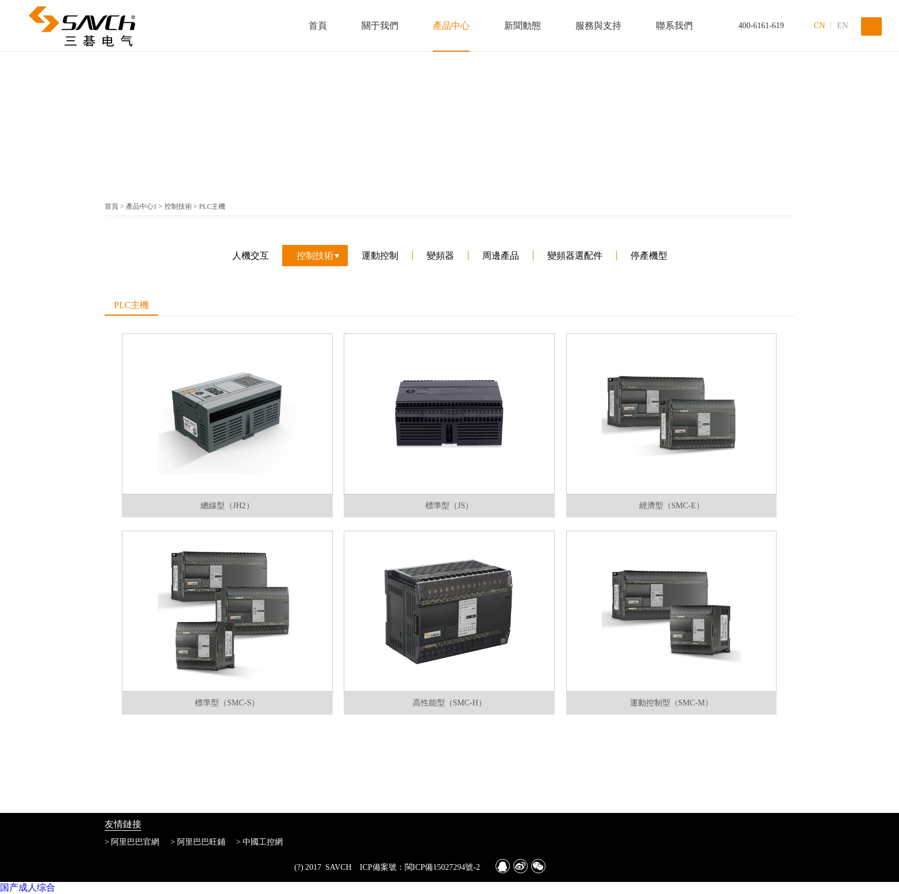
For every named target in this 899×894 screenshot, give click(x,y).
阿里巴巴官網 (135, 842)
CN (819, 25)
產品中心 (451, 25)
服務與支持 (598, 25)
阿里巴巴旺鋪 (201, 842)
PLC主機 (212, 206)
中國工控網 (263, 842)
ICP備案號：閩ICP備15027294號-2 (420, 867)
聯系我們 (674, 25)
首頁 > (115, 206)
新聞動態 (522, 25)
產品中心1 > (145, 206)
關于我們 (380, 25)
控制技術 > (181, 206)
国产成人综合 (27, 887)
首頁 (318, 25)
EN (842, 25)
